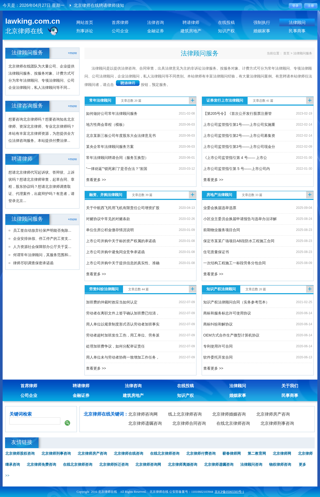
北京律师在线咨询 (128, 453)
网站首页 (84, 22)
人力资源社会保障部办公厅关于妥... (42, 247)
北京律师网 (282, 453)
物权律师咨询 (280, 465)
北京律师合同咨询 (189, 423)
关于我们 (289, 386)
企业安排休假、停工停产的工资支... (42, 238)
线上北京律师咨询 (185, 414)
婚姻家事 (261, 31)
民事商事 (297, 31)
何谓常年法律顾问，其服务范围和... (42, 255)
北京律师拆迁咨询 (114, 465)
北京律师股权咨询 (20, 453)
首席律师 (120, 22)
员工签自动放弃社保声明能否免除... (42, 230)
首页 (286, 53)
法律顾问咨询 (251, 465)
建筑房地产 (190, 31)
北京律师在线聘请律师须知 (99, 5)
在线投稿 (226, 22)
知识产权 (226, 31)
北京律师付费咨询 (201, 453)
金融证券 (155, 31)
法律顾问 (297, 22)
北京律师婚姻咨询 (229, 414)
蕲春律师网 (231, 453)
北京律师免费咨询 (41, 465)
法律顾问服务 (302, 53)
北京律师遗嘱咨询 (145, 423)
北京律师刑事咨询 (277, 423)
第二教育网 (257, 453)
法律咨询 (155, 22)
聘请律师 (191, 22)
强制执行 (261, 22)
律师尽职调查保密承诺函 (33, 263)
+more (72, 53)
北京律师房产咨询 (273, 414)
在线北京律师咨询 (233, 423)
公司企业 (120, 31)
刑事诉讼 (84, 31)
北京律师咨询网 (143, 414)
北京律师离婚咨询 (182, 465)
